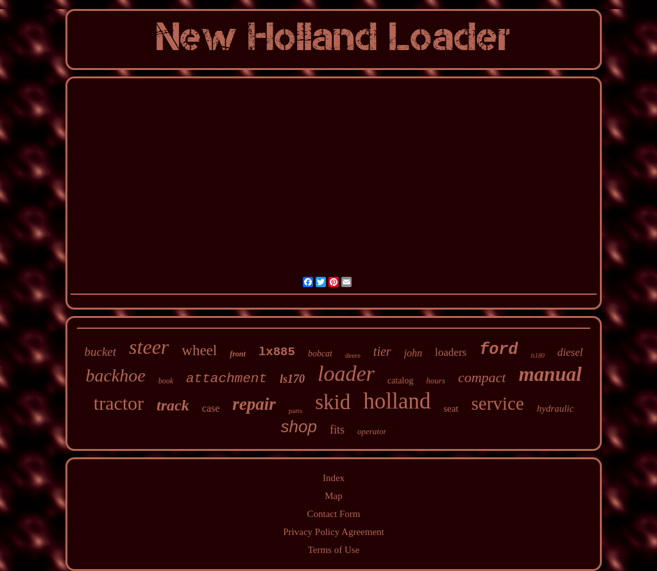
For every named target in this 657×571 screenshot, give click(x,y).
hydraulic (555, 408)
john (413, 352)
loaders (450, 352)
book (165, 380)
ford (498, 349)
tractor (119, 403)
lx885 (277, 352)
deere (353, 355)
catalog (400, 380)
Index (334, 478)
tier (382, 351)
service (498, 403)
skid (332, 402)
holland (397, 401)
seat (450, 408)
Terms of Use (334, 550)
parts (295, 410)
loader (346, 373)
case (211, 408)
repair (254, 404)
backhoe (115, 375)
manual (549, 374)
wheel (199, 350)
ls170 (292, 379)
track (173, 405)
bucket (101, 351)
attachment (226, 378)
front (238, 353)
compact (482, 377)
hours (435, 380)
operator (372, 431)
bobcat (320, 353)
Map (334, 496)
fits (337, 429)
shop (299, 426)
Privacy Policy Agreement (333, 532)
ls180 (538, 355)
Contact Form (334, 514)
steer (149, 346)
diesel (570, 352)
